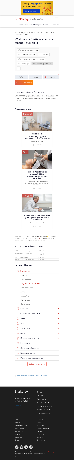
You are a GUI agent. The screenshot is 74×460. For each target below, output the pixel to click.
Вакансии (41, 399)
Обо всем (41, 440)
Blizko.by (51, 452)
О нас (39, 392)
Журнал (55, 25)
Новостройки (43, 409)
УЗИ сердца (23, 64)
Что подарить (43, 413)
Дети (21, 318)
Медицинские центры (24, 32)
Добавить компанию (37, 364)
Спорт (17, 440)
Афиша (17, 434)
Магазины (23, 343)
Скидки (46, 25)
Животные (23, 328)
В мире (39, 431)
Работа (40, 419)
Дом (21, 323)
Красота (22, 308)
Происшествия (43, 428)
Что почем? (19, 428)
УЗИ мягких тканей (26, 55)
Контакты (18, 405)
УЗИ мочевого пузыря (28, 50)
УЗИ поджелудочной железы (31, 59)
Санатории (25, 304)
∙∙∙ (18, 68)
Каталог (28, 25)
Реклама (41, 396)
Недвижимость (21, 425)
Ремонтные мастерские (30, 358)
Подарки (37, 25)
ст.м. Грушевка (42, 32)
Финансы (18, 437)
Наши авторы (43, 402)
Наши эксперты (44, 406)
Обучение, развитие (28, 313)
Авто (21, 333)
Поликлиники (27, 288)
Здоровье (23, 271)
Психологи (25, 300)
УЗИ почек (43, 55)
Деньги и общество (28, 348)
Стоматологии (27, 280)
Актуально (19, 431)
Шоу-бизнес (41, 434)
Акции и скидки (23, 109)
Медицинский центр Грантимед (29, 92)
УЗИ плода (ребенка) (42, 64)
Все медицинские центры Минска (31, 376)
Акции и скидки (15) (24, 83)
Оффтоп (40, 437)
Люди (17, 419)
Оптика (24, 276)
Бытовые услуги (26, 353)
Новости (19, 25)
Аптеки (24, 292)
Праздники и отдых (28, 338)
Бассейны (25, 296)
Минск (17, 422)
